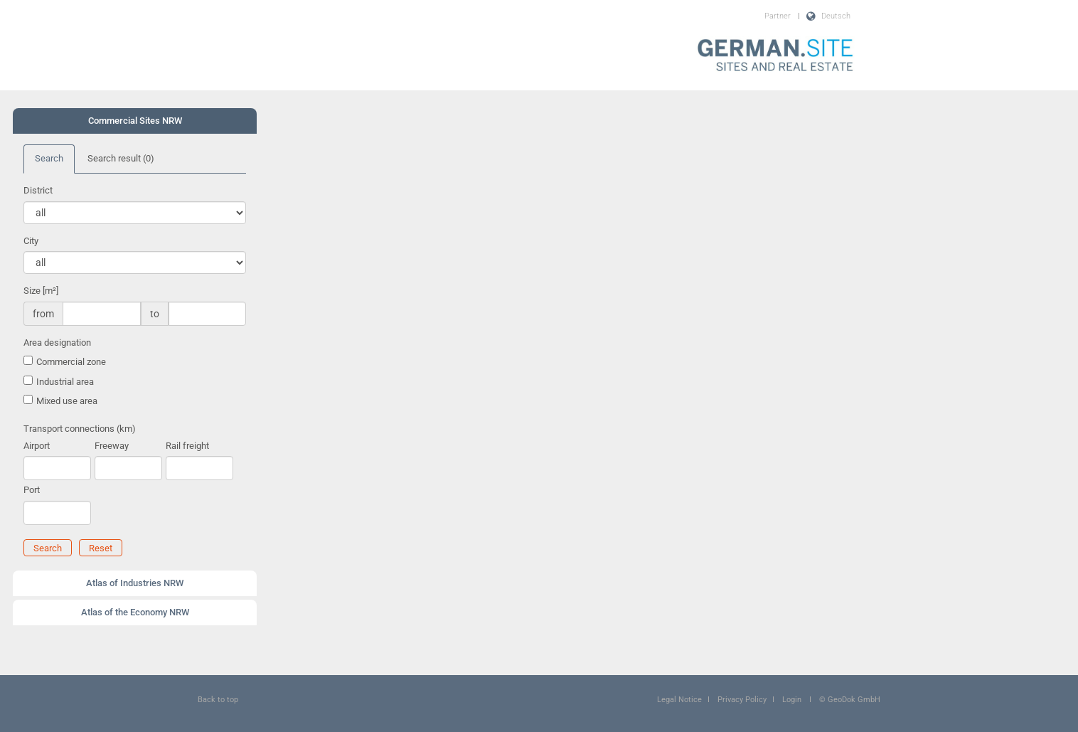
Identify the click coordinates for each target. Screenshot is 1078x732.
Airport (36, 445)
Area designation (57, 342)
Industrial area (65, 381)
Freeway (112, 445)
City (30, 240)
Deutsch (835, 16)
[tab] (135, 121)
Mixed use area (66, 401)
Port (31, 489)
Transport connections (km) (79, 428)
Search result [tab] (120, 158)
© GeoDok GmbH (849, 699)
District (38, 190)
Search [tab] (49, 158)
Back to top (218, 699)
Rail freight (187, 445)
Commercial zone (71, 361)
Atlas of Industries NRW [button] (134, 583)
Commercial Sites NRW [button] (135, 120)
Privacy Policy (742, 699)
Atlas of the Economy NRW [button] (135, 612)
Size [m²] (40, 290)
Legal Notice (679, 699)
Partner (777, 16)
